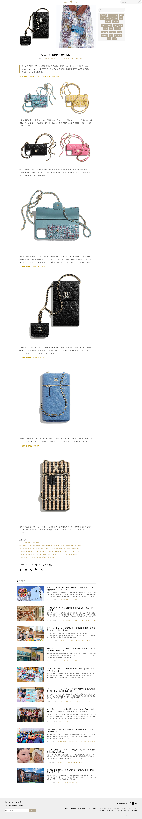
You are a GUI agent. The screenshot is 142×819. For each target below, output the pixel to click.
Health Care (77, 762)
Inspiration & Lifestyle (53, 59)
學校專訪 (104, 35)
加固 (121, 15)
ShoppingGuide (106, 18)
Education (64, 600)
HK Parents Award (126, 808)
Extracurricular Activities (80, 681)
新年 (44, 565)
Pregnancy (64, 640)
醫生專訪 (108, 22)
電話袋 (37, 565)
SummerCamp (113, 15)
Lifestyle (95, 681)
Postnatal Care (76, 640)
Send (32, 810)
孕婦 (111, 28)
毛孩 (114, 39)
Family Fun (83, 620)
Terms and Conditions (123, 810)
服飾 (77, 59)
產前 (120, 25)
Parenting (116, 808)
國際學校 (104, 32)
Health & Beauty (66, 762)
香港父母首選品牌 (106, 25)
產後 (115, 25)
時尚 (50, 565)
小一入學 (117, 28)
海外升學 (112, 32)
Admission (73, 600)
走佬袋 (115, 18)
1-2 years (86, 640)
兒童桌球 (103, 15)
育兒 (121, 18)
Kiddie (135, 808)
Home (66, 808)
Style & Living (69, 59)
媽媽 (81, 59)
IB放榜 (119, 32)
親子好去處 (118, 35)
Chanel (29, 565)
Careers (102, 810)
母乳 (109, 39)
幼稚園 (105, 28)
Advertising (134, 810)
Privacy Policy (110, 810)
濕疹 (111, 35)
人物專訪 (115, 22)
